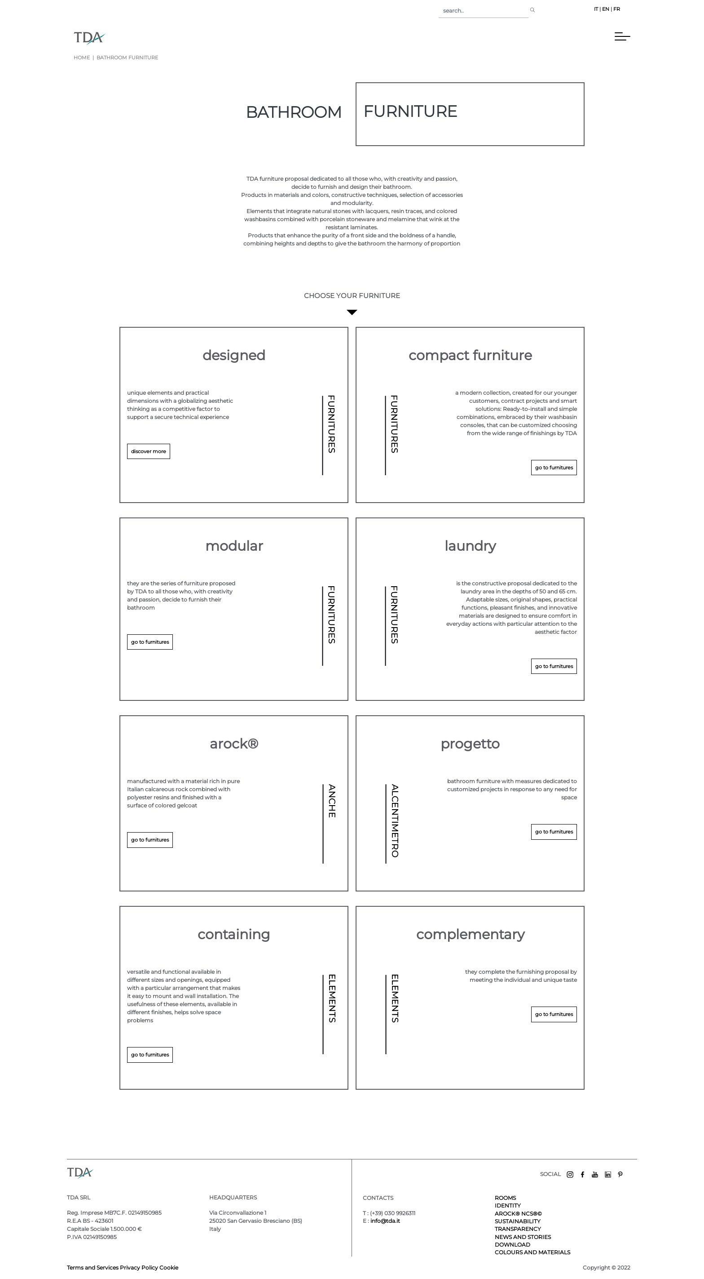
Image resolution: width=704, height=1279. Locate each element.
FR (616, 9)
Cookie (168, 1267)
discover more (148, 451)
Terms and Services (93, 1267)
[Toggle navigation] (118, 38)
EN (605, 9)
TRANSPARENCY (518, 1229)
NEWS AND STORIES (523, 1237)
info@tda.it (385, 1220)
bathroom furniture (126, 58)
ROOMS (505, 1197)
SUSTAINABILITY (518, 1221)
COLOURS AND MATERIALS (532, 1252)
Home (82, 58)
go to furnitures (554, 467)
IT (596, 9)
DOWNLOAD (512, 1244)
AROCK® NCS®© (518, 1213)
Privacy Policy (139, 1267)
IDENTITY (508, 1205)
